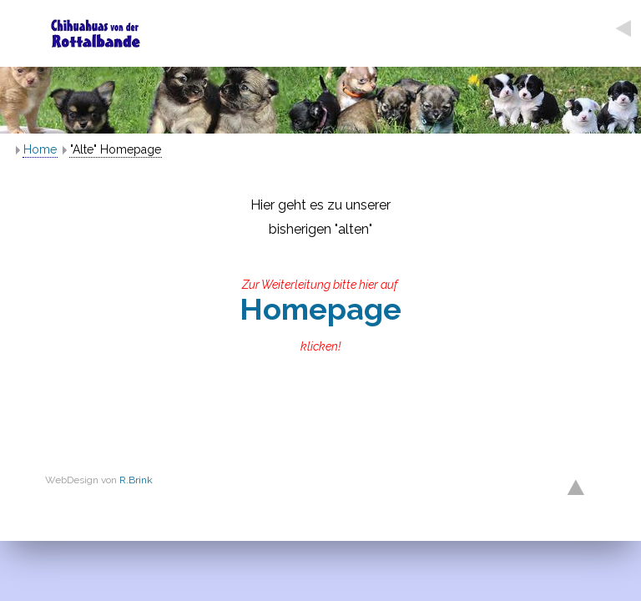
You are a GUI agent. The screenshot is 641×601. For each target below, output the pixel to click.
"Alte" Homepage (115, 149)
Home (40, 149)
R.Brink (136, 480)
